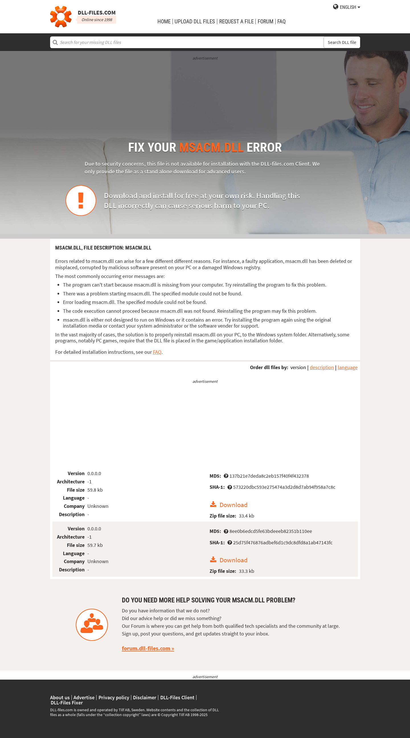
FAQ (281, 21)
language (348, 367)
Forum (265, 21)
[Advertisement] (205, 101)
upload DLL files (195, 21)
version (298, 367)
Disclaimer (144, 697)
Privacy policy (114, 697)
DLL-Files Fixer (67, 702)
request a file (236, 21)
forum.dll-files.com (146, 648)
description (322, 367)
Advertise (84, 697)
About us (60, 697)
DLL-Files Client (177, 697)
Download (234, 504)
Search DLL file (342, 42)
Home (164, 21)
